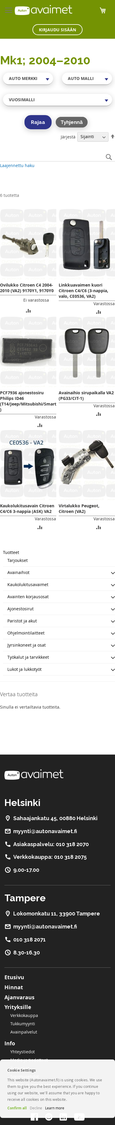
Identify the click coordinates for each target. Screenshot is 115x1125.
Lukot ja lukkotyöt (24, 669)
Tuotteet (11, 552)
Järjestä (68, 136)
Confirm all (17, 1108)
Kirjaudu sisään (57, 29)
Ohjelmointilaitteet (26, 633)
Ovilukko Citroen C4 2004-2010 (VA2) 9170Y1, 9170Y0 (27, 287)
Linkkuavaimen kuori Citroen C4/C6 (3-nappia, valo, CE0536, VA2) (83, 290)
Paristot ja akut (22, 621)
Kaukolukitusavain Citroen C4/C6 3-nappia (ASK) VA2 (27, 508)
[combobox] (28, 78)
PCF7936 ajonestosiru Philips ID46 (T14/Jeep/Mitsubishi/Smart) (28, 401)
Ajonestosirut (20, 608)
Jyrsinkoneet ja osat (26, 645)
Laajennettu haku (17, 165)
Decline (36, 1108)
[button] (28, 310)
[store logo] (43, 10)
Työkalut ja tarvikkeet (28, 657)
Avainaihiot (18, 572)
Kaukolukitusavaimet (27, 584)
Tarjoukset (17, 560)
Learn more (54, 1108)
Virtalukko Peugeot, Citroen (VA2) (79, 508)
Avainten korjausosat (28, 596)
